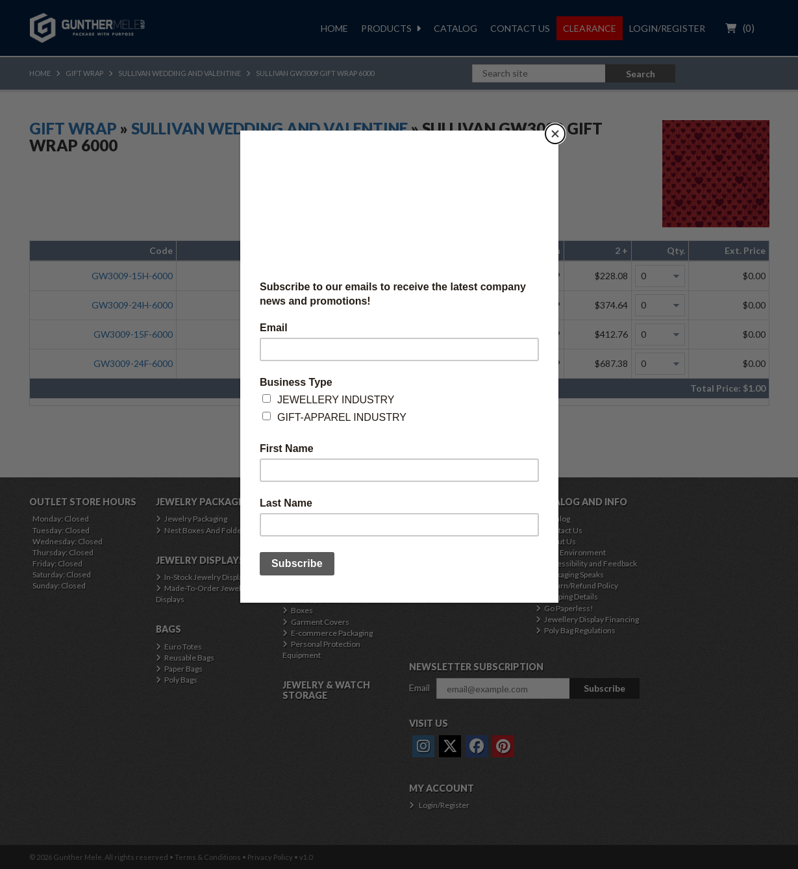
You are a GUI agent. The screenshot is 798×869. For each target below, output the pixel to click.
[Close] (555, 134)
